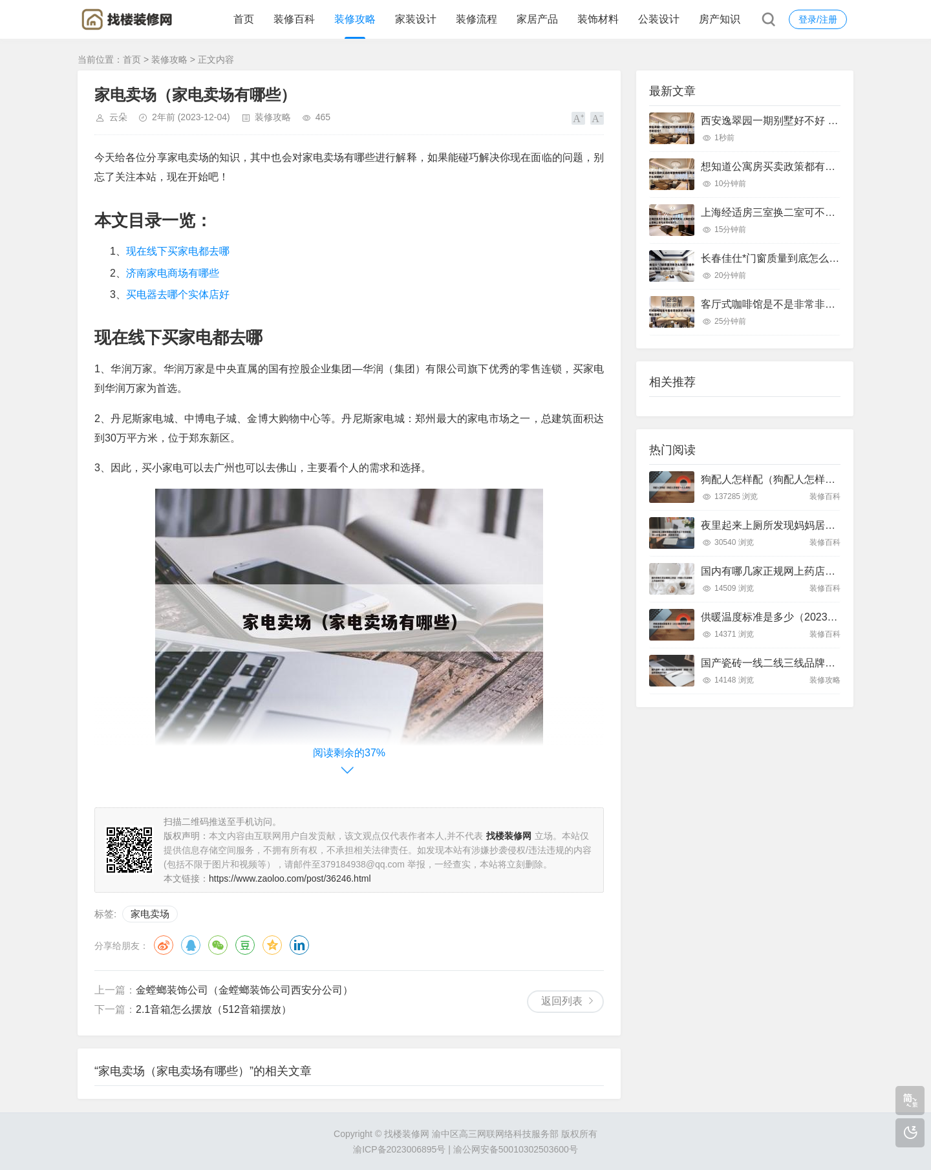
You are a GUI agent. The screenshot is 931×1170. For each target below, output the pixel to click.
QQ (190, 945)
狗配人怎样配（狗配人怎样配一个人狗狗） (799, 479)
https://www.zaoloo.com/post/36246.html (290, 878)
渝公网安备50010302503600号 (515, 1149)
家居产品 (537, 19)
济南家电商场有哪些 (172, 273)
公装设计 (659, 19)
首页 (243, 19)
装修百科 (294, 19)
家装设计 (415, 19)
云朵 (118, 117)
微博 (163, 945)
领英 (299, 945)
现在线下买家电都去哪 (178, 251)
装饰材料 (598, 19)
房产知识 (719, 19)
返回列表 (562, 1000)
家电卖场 (150, 913)
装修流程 (476, 19)
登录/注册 (817, 19)
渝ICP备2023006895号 (399, 1149)
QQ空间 (272, 945)
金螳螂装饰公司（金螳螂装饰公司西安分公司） (244, 989)
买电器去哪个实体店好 (178, 294)
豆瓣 (245, 945)
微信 (218, 945)
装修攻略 (355, 19)
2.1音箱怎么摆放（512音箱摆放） (214, 1009)
